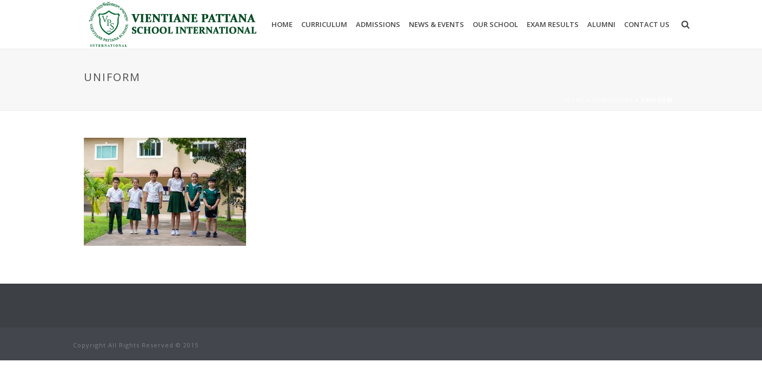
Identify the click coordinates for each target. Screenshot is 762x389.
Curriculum (324, 24)
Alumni (601, 24)
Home (282, 24)
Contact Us (647, 24)
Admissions (378, 24)
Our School (495, 24)
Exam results (553, 24)
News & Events (436, 24)
